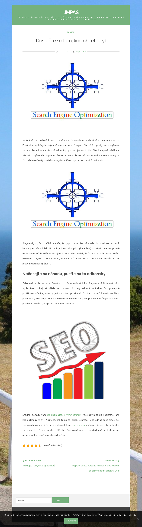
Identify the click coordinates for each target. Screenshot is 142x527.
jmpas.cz (81, 51)
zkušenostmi (78, 425)
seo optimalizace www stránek (64, 415)
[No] (138, 519)
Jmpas (71, 12)
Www (71, 32)
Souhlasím (71, 521)
